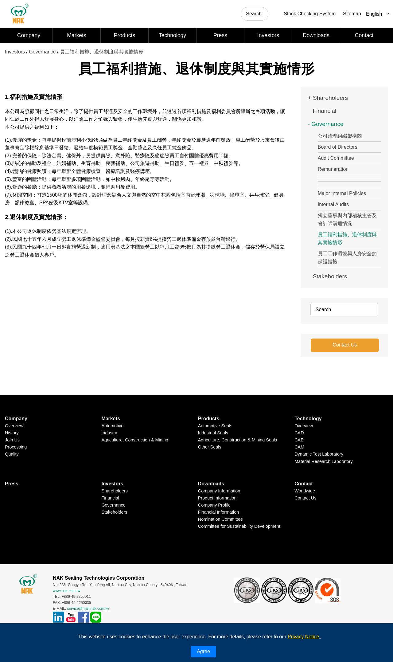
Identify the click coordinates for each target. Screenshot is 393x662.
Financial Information (218, 512)
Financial (324, 111)
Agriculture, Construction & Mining (134, 439)
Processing (16, 447)
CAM (299, 447)
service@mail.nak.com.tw (88, 608)
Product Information (217, 498)
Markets (76, 35)
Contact (364, 35)
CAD (299, 432)
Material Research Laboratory (323, 461)
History (12, 432)
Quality (12, 454)
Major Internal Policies (342, 193)
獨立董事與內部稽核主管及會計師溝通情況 (347, 219)
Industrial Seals (213, 432)
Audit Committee (336, 158)
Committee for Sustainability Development (239, 526)
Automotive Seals (215, 425)
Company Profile (214, 505)
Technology (172, 35)
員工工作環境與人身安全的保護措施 (347, 257)
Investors (268, 35)
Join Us (12, 439)
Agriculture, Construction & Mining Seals (237, 439)
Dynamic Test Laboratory (318, 454)
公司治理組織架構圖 (340, 136)
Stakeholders (330, 276)
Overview (14, 425)
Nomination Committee (220, 519)
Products (124, 35)
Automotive (112, 425)
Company (28, 35)
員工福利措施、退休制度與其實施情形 (101, 51)
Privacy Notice (303, 636)
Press (220, 35)
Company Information (219, 490)
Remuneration (333, 169)
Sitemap (352, 13)
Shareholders (330, 98)
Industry (109, 432)
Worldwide (304, 490)
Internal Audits (333, 204)
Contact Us (345, 344)
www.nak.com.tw (66, 591)
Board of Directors (337, 147)
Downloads (316, 35)
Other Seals (209, 447)
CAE (299, 439)
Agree (203, 651)
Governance (42, 51)
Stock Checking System (310, 13)
